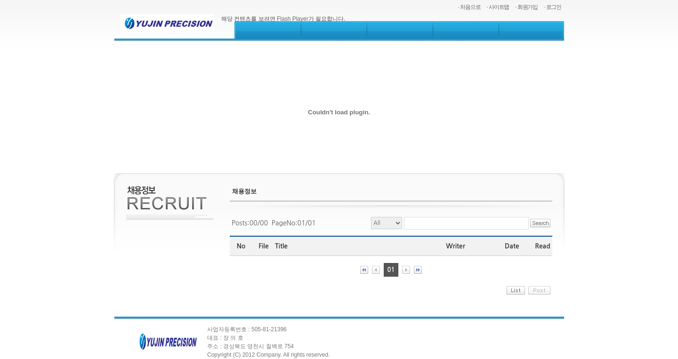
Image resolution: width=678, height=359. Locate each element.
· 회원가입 (527, 7)
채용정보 (244, 191)
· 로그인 (552, 7)
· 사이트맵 (498, 7)
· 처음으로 (469, 7)
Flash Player (292, 19)
